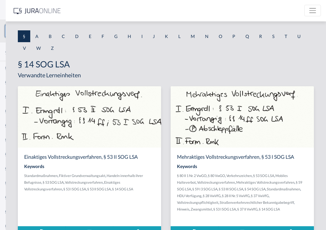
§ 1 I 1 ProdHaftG (22, 139)
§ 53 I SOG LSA (163, 201)
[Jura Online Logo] (133, 11)
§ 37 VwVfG (253, 215)
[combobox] (51, 31)
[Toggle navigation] (312, 10)
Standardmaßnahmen (129, 181)
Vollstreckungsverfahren (132, 195)
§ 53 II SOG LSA (188, 201)
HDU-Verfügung (272, 208)
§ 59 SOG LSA (295, 195)
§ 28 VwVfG (294, 208)
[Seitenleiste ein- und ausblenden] (92, 9)
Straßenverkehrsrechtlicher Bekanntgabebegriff (262, 221)
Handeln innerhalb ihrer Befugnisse (140, 188)
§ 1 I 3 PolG (16, 183)
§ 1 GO (11, 96)
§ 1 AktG (13, 68)
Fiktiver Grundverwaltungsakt (171, 181)
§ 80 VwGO (264, 181)
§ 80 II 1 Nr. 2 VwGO (240, 181)
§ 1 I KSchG (16, 197)
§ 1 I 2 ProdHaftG (22, 168)
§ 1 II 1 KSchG (18, 211)
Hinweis (307, 221)
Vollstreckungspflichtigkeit (284, 215)
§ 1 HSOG (14, 125)
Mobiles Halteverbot (256, 188)
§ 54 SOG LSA (279, 201)
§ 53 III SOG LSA (255, 201)
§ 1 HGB (13, 111)
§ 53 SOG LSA (178, 188)
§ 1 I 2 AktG (16, 154)
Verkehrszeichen (287, 181)
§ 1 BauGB (15, 82)
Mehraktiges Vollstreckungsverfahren (254, 195)
